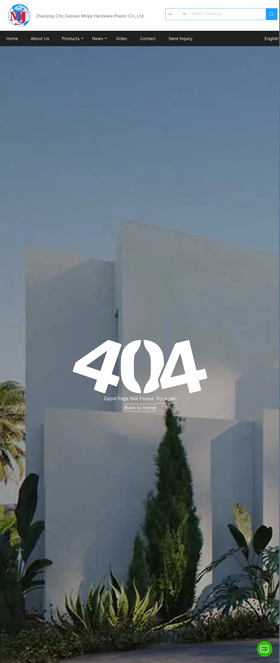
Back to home (140, 407)
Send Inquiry (181, 38)
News (97, 38)
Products (70, 38)
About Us (40, 38)
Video (121, 38)
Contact (148, 38)
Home (12, 38)
